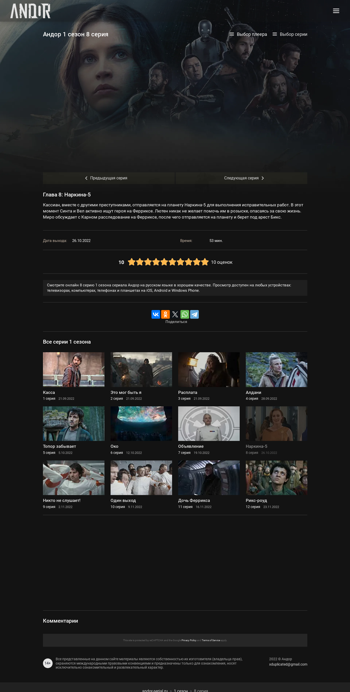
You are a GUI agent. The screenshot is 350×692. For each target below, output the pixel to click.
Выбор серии (289, 34)
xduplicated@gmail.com (288, 664)
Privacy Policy (188, 640)
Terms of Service (211, 640)
